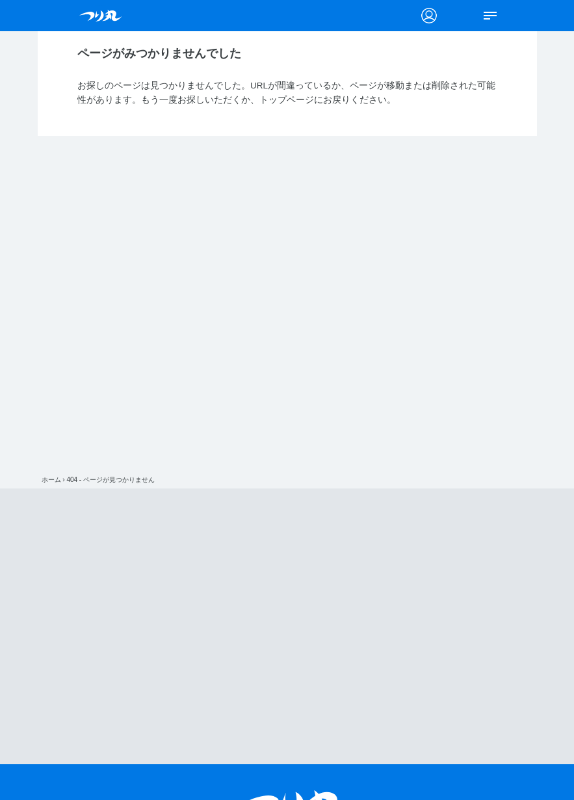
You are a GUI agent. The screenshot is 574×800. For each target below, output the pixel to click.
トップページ (286, 100)
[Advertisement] (295, 626)
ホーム (51, 479)
